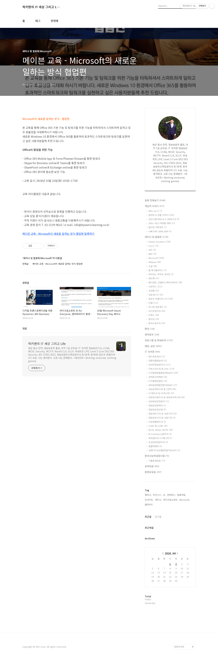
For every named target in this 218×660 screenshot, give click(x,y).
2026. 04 (170, 553)
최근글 (148, 516)
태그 (37, 20)
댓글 (24, 328)
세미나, (158, 499)
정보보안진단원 (157, 409)
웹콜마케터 (155, 446)
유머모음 (152, 466)
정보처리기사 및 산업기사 (163, 413)
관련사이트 (179, 646)
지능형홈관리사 (157, 421)
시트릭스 (155, 286)
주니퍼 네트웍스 (158, 307)
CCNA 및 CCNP (158, 425)
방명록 (54, 20)
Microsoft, (184, 499)
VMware (155, 262)
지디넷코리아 (157, 311)
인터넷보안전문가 (159, 401)
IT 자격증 (152, 351)
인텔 (153, 302)
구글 (153, 266)
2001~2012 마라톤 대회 (162, 223)
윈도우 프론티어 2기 (161, 298)
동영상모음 (153, 472)
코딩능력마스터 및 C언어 (162, 389)
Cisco (154, 245)
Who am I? (155, 211)
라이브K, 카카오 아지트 (161, 274)
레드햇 (154, 278)
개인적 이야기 (154, 206)
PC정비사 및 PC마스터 (161, 393)
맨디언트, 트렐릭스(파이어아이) (165, 282)
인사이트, (149, 499)
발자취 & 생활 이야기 (161, 215)
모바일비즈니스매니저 (160, 438)
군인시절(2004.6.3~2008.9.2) (164, 219)
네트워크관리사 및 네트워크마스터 (167, 397)
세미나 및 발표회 (156, 237)
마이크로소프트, (170, 499)
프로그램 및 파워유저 (159, 340)
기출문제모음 (157, 460)
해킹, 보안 (153, 346)
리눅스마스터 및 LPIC (161, 368)
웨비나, (148, 494)
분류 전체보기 (155, 200)
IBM (152, 254)
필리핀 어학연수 (158, 227)
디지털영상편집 (158, 381)
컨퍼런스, (171, 494)
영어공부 (152, 334)
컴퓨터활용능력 (158, 360)
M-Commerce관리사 (160, 434)
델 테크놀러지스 (158, 270)
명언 (150, 328)
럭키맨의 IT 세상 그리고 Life (41, 7)
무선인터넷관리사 (158, 442)
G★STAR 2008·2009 (160, 231)
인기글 (158, 516)
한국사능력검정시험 (157, 455)
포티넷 (154, 319)
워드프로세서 (157, 356)
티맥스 (154, 315)
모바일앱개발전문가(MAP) (163, 385)
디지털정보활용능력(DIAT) (163, 372)
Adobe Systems (160, 241)
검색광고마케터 (158, 377)
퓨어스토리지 (157, 323)
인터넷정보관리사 (159, 364)
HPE (152, 249)
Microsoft (156, 258)
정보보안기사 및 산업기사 (162, 417)
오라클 (154, 290)
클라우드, (149, 504)
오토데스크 (156, 294)
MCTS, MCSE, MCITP (161, 430)
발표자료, (181, 494)
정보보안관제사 (157, 405)
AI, (164, 494)
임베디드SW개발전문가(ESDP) (164, 450)
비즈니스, (157, 494)
